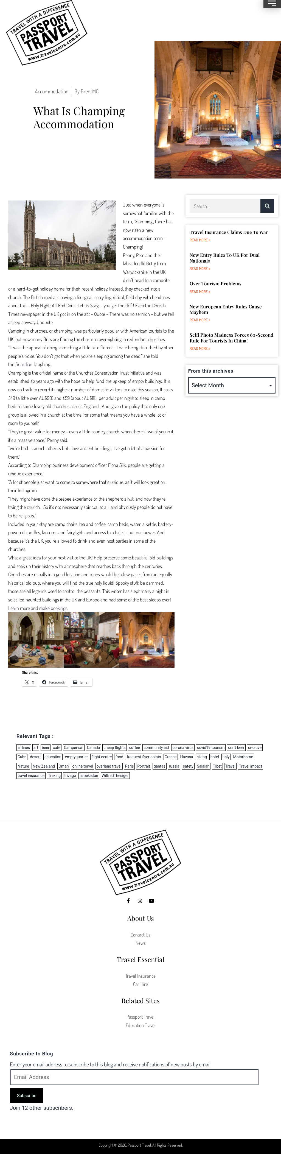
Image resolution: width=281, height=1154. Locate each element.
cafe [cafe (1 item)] (56, 747)
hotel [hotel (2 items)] (214, 757)
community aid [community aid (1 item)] (156, 747)
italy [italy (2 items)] (226, 757)
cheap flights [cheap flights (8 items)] (114, 747)
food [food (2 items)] (119, 757)
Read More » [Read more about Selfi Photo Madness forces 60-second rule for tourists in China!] (200, 348)
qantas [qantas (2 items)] (159, 766)
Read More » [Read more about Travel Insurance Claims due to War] (200, 240)
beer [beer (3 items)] (45, 747)
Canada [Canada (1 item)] (93, 747)
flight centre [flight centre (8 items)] (101, 757)
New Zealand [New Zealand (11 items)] (44, 766)
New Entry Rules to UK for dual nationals (225, 257)
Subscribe (26, 1095)
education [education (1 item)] (52, 757)
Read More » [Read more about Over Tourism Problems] (200, 291)
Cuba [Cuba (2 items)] (22, 757)
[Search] (267, 206)
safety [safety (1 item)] (188, 766)
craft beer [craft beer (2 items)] (236, 747)
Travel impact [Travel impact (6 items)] (250, 766)
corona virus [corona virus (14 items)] (182, 747)
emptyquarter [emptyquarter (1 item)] (76, 757)
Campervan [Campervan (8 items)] (73, 747)
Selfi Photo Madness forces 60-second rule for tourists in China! (231, 337)
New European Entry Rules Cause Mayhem (226, 309)
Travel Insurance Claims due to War (229, 232)
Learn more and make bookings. (38, 608)
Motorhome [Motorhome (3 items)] (243, 757)
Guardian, (24, 364)
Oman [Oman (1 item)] (63, 766)
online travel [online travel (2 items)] (82, 766)
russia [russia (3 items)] (174, 766)
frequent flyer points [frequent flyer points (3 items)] (144, 757)
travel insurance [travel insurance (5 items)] (31, 775)
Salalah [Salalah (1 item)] (203, 766)
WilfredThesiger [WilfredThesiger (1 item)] (115, 775)
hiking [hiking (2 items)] (202, 757)
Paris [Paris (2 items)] (129, 766)
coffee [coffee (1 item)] (134, 747)
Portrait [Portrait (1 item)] (143, 766)
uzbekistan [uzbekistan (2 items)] (89, 775)
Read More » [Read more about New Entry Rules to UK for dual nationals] (200, 268)
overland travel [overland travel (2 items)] (109, 766)
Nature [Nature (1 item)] (23, 766)
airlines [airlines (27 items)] (24, 747)
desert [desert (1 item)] (35, 757)
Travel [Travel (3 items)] (230, 766)
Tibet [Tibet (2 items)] (217, 766)
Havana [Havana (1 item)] (186, 757)
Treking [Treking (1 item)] (54, 775)
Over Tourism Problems (215, 283)
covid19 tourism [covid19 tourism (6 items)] (210, 747)
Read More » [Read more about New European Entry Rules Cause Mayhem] (200, 319)
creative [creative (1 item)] (255, 747)
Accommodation (52, 91)
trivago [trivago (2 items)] (70, 775)
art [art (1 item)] (35, 747)
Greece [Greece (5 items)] (171, 757)
